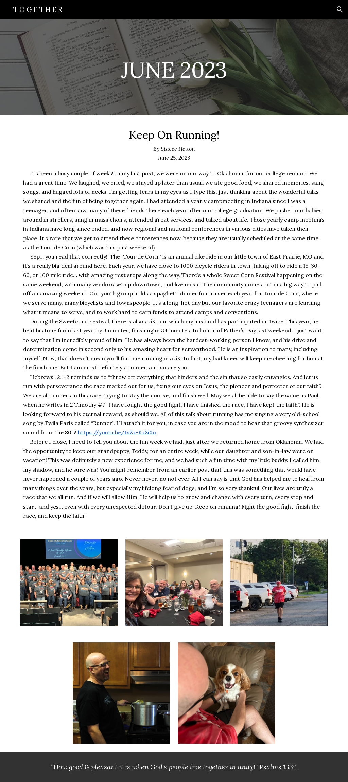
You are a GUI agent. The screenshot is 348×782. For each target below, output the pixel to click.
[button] (340, 9)
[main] (174, 67)
